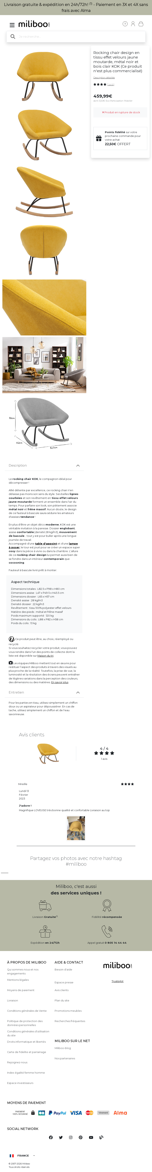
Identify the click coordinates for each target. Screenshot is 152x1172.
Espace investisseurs (20, 1083)
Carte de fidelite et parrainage (26, 1052)
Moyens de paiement (20, 990)
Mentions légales (18, 979)
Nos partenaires (65, 1058)
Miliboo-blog (63, 1048)
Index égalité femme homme (26, 1072)
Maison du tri (45, 655)
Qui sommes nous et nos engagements (22, 971)
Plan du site (62, 1000)
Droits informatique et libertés (26, 1041)
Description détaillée (104, 77)
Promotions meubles (68, 1010)
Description (18, 465)
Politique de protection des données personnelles (25, 1023)
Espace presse (64, 982)
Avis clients (61, 990)
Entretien (16, 692)
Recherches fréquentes (70, 1021)
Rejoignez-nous (17, 1062)
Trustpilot (118, 981)
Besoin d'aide (63, 969)
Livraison (12, 1000)
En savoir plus (59, 682)
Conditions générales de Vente (27, 1010)
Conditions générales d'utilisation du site (28, 1033)
